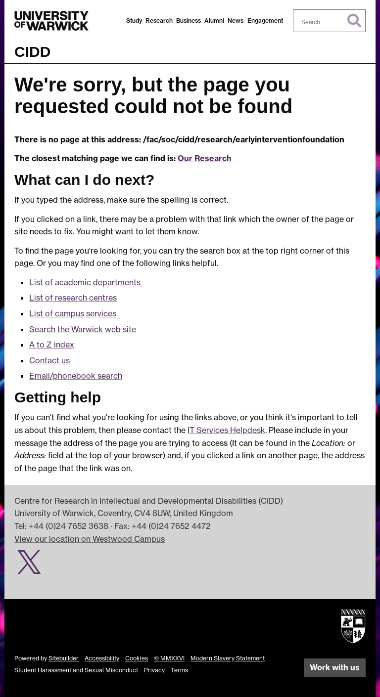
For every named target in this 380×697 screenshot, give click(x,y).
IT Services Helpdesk (226, 430)
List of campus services (72, 313)
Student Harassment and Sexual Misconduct (76, 670)
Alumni (214, 20)
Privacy (154, 670)
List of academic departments (85, 282)
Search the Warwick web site (82, 329)
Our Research (205, 158)
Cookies (136, 658)
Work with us (335, 667)
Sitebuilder (63, 658)
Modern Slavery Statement (227, 658)
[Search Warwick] (329, 20)
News (235, 20)
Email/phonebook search (75, 376)
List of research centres (73, 298)
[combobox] (329, 20)
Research (159, 20)
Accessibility (102, 658)
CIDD (32, 52)
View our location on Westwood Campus (89, 539)
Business (188, 20)
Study (134, 20)
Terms (179, 670)
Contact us (49, 360)
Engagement (265, 20)
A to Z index (51, 344)
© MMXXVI (169, 658)
